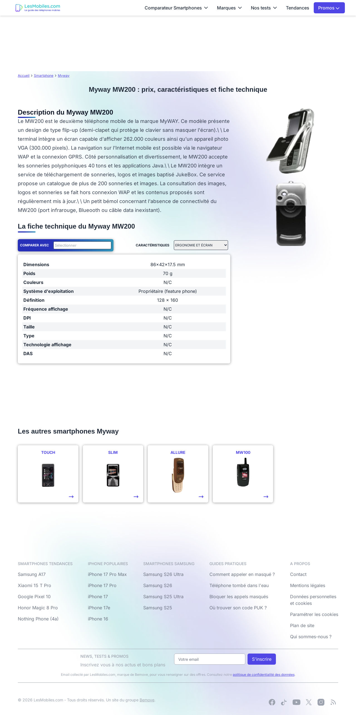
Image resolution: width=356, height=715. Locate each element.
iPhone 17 (98, 596)
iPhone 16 (98, 619)
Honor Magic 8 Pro (38, 607)
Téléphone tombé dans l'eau (239, 585)
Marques (229, 8)
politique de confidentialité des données (264, 674)
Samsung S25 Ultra (163, 596)
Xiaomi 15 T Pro (34, 585)
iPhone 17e (99, 607)
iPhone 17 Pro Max (107, 574)
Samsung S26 (157, 585)
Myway (64, 75)
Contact (298, 574)
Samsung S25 (157, 607)
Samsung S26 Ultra (163, 574)
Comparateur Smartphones (176, 8)
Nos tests (264, 8)
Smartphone (43, 75)
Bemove (147, 699)
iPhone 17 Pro (102, 585)
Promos (329, 8)
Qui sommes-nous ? (311, 636)
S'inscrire (261, 659)
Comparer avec (34, 245)
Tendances (297, 8)
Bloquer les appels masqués (238, 596)
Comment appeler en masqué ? (242, 574)
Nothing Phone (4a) (38, 619)
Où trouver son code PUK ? (238, 607)
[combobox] (81, 245)
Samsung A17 (32, 574)
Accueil (23, 75)
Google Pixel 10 (34, 596)
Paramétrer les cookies (314, 614)
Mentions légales (307, 585)
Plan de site (302, 625)
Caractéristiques (152, 245)
